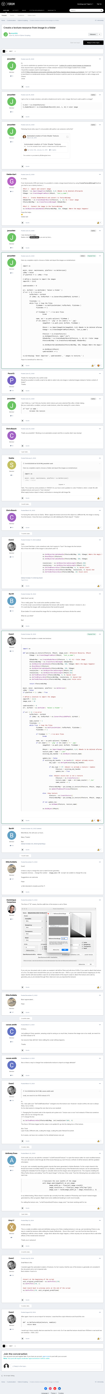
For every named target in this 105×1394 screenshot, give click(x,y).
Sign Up (99, 4)
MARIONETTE (52, 10)
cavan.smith (11, 1025)
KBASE (24, 10)
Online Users (32, 15)
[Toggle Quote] (24, 463)
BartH (11, 594)
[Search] (79, 10)
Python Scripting (25, 35)
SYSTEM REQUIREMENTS (36, 10)
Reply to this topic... (20, 1366)
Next (11, 51)
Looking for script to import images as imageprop (75, 65)
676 (12, 557)
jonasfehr (14, 33)
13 (11, 76)
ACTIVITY (16, 10)
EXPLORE (6, 11)
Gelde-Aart (11, 174)
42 (11, 445)
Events (12, 15)
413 (12, 611)
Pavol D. (11, 373)
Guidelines (21, 15)
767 (12, 879)
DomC (11, 540)
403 (12, 390)
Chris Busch (11, 429)
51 (11, 919)
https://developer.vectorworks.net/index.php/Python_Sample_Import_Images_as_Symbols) (55, 72)
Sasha (11, 458)
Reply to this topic (93, 42)
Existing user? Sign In (85, 4)
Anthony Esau (11, 1153)
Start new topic (75, 42)
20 (11, 1170)
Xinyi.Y (11, 1220)
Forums (4, 15)
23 (11, 191)
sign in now (46, 1356)
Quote (27, 87)
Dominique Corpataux (11, 901)
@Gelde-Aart (34, 237)
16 (11, 1042)
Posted (27, 59)
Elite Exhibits (11, 862)
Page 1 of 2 (23, 51)
